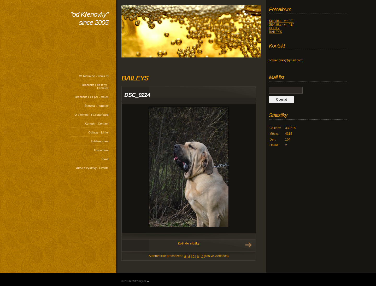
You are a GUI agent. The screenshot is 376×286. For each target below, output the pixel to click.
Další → (248, 245)
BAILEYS (275, 32)
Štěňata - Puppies (97, 105)
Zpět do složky (188, 243)
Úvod (105, 159)
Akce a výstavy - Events (92, 168)
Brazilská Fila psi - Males (92, 96)
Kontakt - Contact (97, 123)
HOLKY (274, 28)
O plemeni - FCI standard (92, 114)
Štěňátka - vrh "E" (281, 24)
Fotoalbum (101, 150)
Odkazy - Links (98, 132)
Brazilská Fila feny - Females (95, 86)
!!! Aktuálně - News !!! (94, 76)
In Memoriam (100, 141)
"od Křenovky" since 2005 (89, 18)
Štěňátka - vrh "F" (281, 21)
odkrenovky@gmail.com (285, 60)
